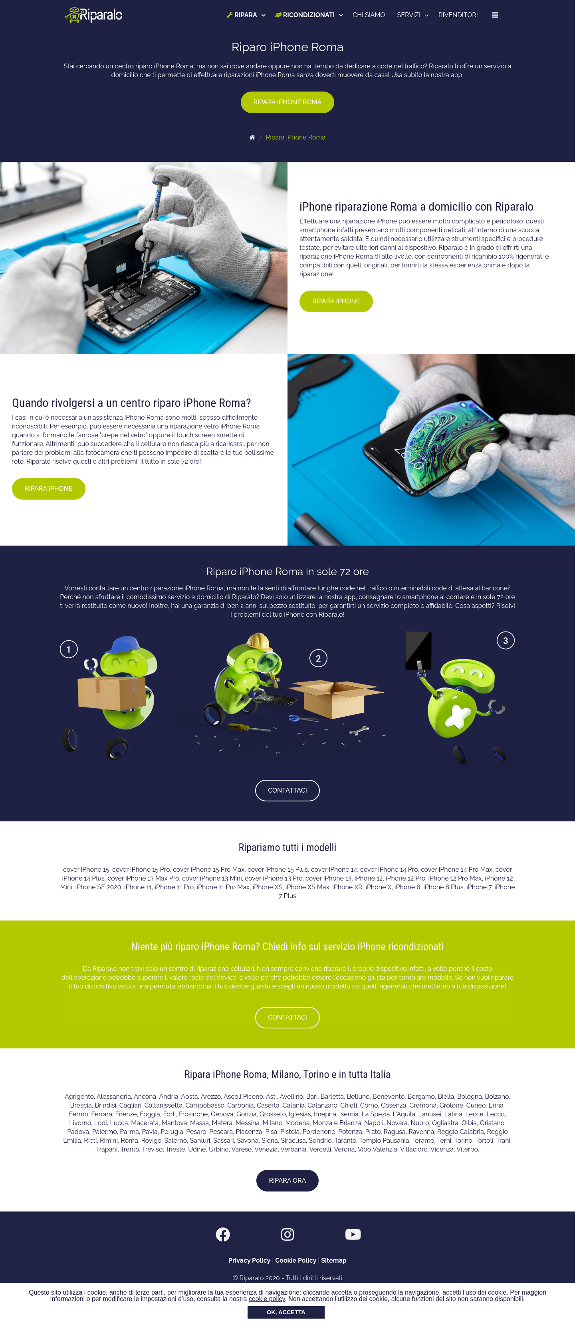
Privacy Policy (249, 1260)
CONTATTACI (287, 790)
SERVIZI (409, 15)
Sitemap (334, 1260)
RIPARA (243, 15)
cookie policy (267, 1298)
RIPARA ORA (287, 1180)
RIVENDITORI (458, 15)
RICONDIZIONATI (305, 15)
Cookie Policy (295, 1260)
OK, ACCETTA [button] (286, 1312)
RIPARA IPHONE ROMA (288, 102)
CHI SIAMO (369, 15)
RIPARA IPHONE (336, 301)
